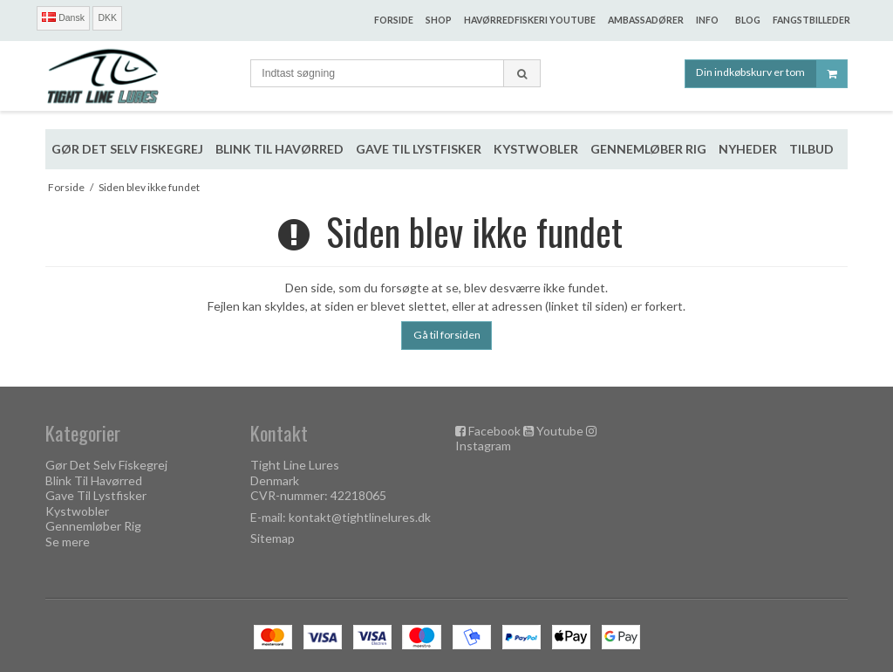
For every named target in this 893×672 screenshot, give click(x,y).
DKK (107, 17)
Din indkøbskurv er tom (771, 73)
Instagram (483, 445)
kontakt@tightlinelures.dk (360, 517)
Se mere (67, 541)
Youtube (559, 430)
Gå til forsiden (447, 334)
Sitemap (272, 538)
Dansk (63, 17)
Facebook (494, 430)
